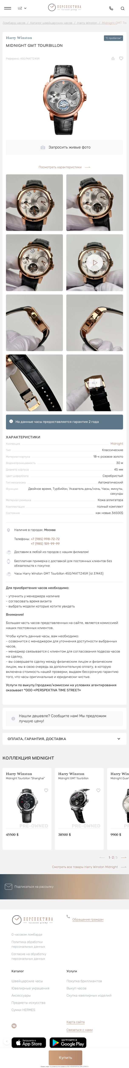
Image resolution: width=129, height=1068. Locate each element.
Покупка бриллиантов (84, 981)
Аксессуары (21, 995)
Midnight (117, 444)
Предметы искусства (28, 1003)
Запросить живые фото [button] (66, 147)
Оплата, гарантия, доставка (64, 738)
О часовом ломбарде (26, 934)
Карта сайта (76, 1022)
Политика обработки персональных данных (28, 944)
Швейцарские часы (27, 981)
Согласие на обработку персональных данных (28, 956)
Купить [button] (65, 1057)
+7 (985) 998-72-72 (45, 539)
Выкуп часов (76, 988)
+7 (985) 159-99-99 (45, 544)
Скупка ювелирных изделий (89, 995)
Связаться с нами (80, 1030)
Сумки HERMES (23, 1010)
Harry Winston (19, 38)
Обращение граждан (87, 919)
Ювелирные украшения (30, 988)
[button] (7, 8)
